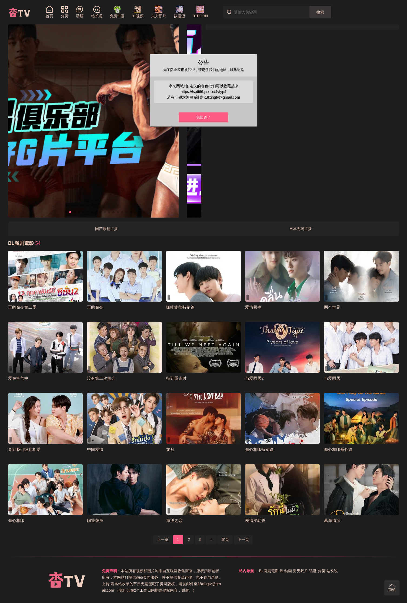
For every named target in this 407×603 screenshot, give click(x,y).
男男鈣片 (300, 571)
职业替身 (95, 520)
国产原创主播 (106, 228)
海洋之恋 (174, 520)
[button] (66, 212)
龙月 (170, 449)
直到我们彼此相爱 (24, 449)
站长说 (332, 571)
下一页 (243, 539)
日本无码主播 (300, 228)
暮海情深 (332, 520)
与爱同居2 (254, 378)
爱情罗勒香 (255, 520)
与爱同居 (332, 378)
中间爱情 (95, 449)
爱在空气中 (18, 378)
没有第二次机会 (101, 378)
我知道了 (203, 117)
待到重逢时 (176, 378)
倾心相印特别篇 (259, 449)
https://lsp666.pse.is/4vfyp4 (203, 91)
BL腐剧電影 (269, 571)
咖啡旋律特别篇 (180, 307)
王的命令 (95, 307)
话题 (313, 571)
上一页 (162, 539)
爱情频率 (253, 307)
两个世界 (332, 307)
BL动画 (286, 571)
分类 (321, 571)
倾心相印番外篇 (338, 449)
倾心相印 (16, 520)
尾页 (225, 539)
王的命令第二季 (22, 307)
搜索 (320, 12)
